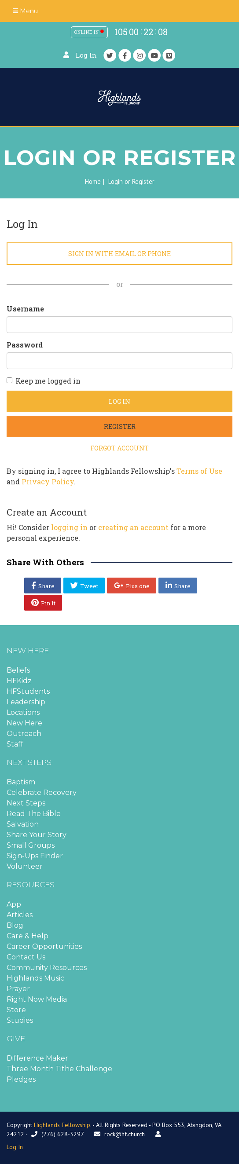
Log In (86, 55)
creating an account (133, 527)
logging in (69, 527)
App (14, 904)
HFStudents (28, 691)
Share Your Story (36, 835)
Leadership (26, 702)
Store (16, 1010)
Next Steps (26, 803)
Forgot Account (119, 448)
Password (25, 344)
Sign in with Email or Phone (119, 253)
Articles (20, 915)
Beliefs (18, 670)
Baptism (21, 782)
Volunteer (25, 866)
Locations (23, 712)
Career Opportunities (44, 946)
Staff (15, 744)
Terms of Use (199, 471)
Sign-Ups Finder (35, 856)
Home (93, 181)
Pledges (21, 1079)
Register (120, 426)
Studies (20, 1020)
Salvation (23, 824)
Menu (25, 11)
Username (25, 308)
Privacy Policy (48, 481)
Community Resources (47, 967)
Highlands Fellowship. (62, 1125)
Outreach (24, 733)
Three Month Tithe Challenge (59, 1069)
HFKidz (19, 681)
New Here (24, 723)
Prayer (18, 989)
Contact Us (26, 957)
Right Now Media (37, 999)
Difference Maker (37, 1058)
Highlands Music (35, 978)
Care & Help (27, 936)
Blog (15, 925)
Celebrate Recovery (42, 792)
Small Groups (31, 845)
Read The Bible (34, 813)
